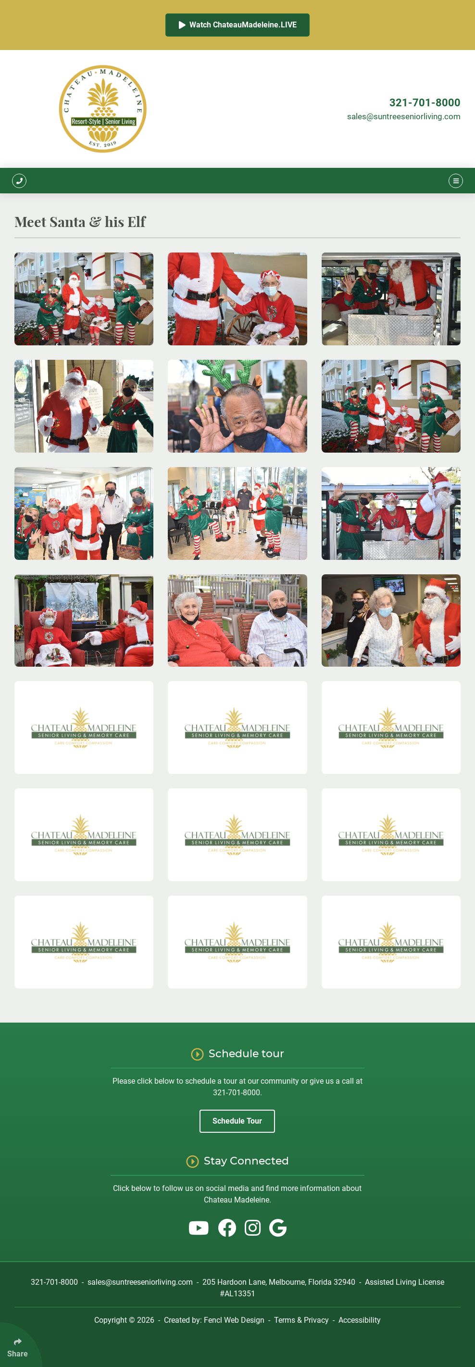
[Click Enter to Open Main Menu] (456, 180)
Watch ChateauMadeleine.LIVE (238, 24)
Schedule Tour (237, 1121)
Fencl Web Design (234, 1320)
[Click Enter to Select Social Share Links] (21, 1344)
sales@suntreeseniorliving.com (404, 116)
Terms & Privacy (301, 1320)
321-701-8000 (425, 103)
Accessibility (359, 1320)
